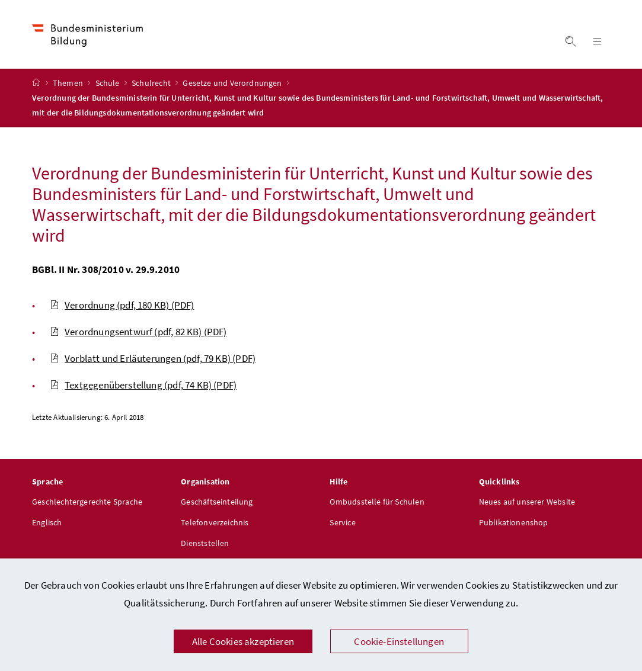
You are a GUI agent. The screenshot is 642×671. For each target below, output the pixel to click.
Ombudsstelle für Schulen (377, 502)
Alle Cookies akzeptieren (243, 641)
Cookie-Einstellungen (399, 641)
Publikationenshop (513, 523)
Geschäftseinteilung (217, 502)
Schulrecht (152, 83)
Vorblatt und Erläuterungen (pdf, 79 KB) (152, 358)
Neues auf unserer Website (527, 502)
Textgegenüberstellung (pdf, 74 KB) (143, 385)
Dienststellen (205, 543)
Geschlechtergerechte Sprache (87, 502)
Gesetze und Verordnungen (233, 83)
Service (342, 523)
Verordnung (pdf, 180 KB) (122, 305)
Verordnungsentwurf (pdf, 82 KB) (138, 332)
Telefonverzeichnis (214, 523)
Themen (69, 83)
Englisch (47, 523)
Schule (108, 83)
